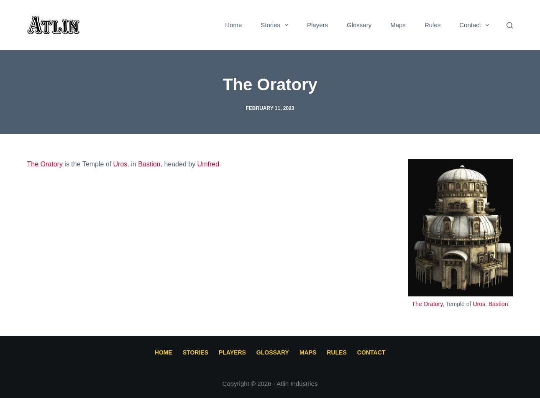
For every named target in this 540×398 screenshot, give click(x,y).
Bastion (498, 304)
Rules (432, 24)
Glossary (359, 24)
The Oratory (427, 304)
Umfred (208, 164)
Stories (276, 25)
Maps (398, 24)
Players (317, 24)
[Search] (510, 25)
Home (233, 24)
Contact (475, 25)
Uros (479, 304)
